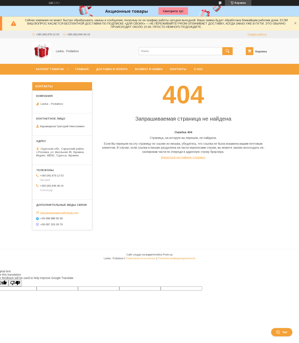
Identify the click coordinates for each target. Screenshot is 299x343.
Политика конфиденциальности (176, 258)
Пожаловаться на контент (140, 258)
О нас (198, 69)
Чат (281, 332)
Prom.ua (168, 254)
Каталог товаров (50, 69)
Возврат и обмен (149, 69)
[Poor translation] (15, 283)
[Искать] (227, 51)
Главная (82, 69)
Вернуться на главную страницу (183, 157)
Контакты (178, 69)
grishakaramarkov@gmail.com (59, 212)
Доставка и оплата (111, 69)
